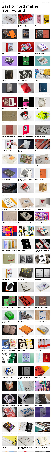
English (47, 2)
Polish (49, 2)
